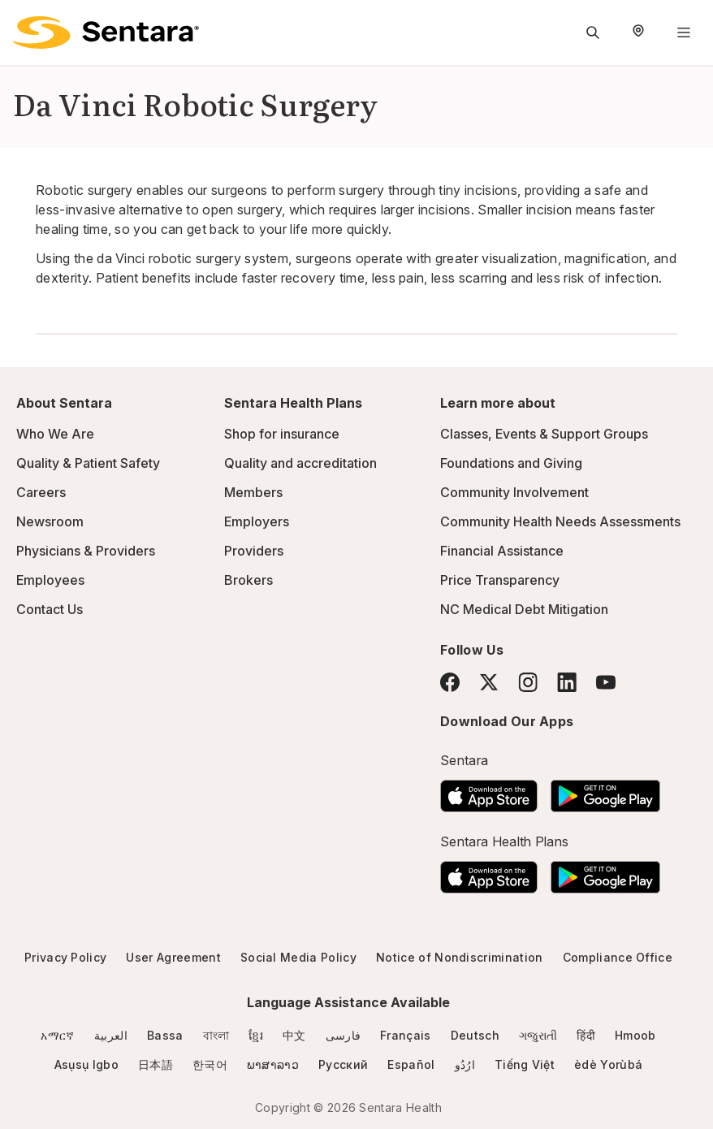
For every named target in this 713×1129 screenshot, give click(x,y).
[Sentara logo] (106, 32)
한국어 (209, 1064)
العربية (110, 1035)
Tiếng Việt (525, 1064)
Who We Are (55, 434)
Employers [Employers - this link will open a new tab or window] (256, 521)
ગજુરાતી (538, 1035)
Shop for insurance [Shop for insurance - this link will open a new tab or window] (281, 434)
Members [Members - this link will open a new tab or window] (253, 492)
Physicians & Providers (85, 551)
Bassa (165, 1035)
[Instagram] (528, 682)
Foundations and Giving (511, 463)
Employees (50, 580)
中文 (294, 1035)
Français (405, 1035)
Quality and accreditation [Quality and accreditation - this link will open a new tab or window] (300, 463)
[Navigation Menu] (684, 32)
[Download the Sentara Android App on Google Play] (605, 791)
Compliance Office (617, 957)
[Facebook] (450, 682)
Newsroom (50, 521)
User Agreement (173, 957)
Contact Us (49, 609)
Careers (41, 492)
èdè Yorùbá (608, 1064)
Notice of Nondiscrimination (459, 957)
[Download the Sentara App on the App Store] (489, 791)
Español (410, 1064)
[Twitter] (489, 682)
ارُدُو (465, 1064)
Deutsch (475, 1035)
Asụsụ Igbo (86, 1064)
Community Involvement (514, 492)
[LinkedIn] (567, 682)
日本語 (155, 1064)
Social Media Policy (298, 957)
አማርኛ (57, 1035)
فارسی (343, 1035)
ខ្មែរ (255, 1035)
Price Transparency (500, 580)
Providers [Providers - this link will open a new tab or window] (253, 551)
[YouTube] (606, 682)
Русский (343, 1064)
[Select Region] (638, 32)
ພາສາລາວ (273, 1064)
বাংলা (216, 1035)
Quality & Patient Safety (88, 463)
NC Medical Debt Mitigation (524, 609)
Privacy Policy (65, 957)
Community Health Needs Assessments (560, 521)
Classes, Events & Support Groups (544, 434)
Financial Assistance (502, 551)
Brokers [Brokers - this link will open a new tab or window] (248, 580)
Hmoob (635, 1035)
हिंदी (586, 1035)
